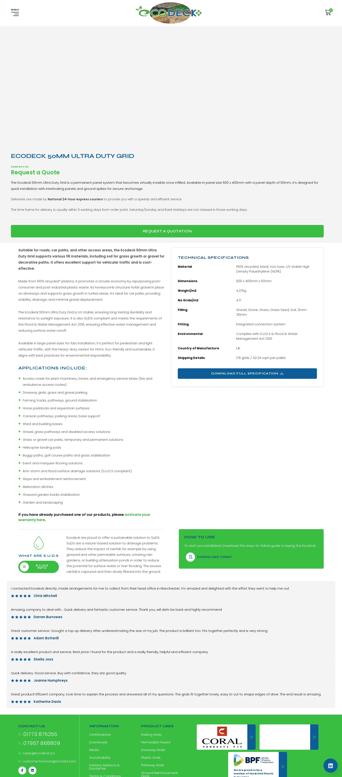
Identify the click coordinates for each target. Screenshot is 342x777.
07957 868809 (41, 743)
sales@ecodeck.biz (39, 753)
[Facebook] (22, 770)
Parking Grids (151, 734)
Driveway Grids (153, 750)
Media (94, 750)
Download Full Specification (247, 373)
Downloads (98, 742)
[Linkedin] (32, 770)
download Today (209, 557)
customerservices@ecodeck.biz (49, 761)
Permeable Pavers (155, 742)
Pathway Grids (152, 765)
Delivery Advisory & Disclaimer (104, 767)
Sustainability (99, 757)
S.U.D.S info (38, 566)
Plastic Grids (151, 757)
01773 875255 (40, 734)
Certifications (100, 734)
